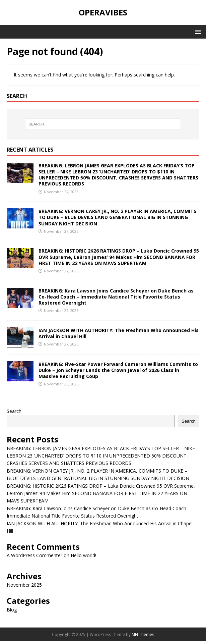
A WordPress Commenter (34, 555)
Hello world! (83, 555)
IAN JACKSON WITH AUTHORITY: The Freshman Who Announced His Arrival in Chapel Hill (119, 333)
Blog (12, 609)
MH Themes (143, 634)
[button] (196, 31)
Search (14, 411)
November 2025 (24, 585)
